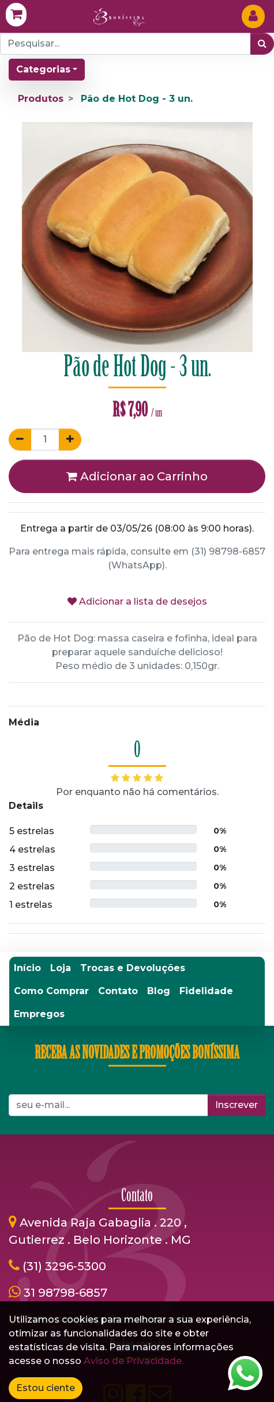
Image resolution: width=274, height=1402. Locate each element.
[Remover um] (20, 439)
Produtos (40, 98)
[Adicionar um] (70, 439)
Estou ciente (45, 1387)
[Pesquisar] (262, 44)
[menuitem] (27, 968)
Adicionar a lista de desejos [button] (137, 601)
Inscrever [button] (236, 1104)
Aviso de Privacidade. (133, 1360)
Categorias (43, 69)
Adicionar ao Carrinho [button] (137, 476)
